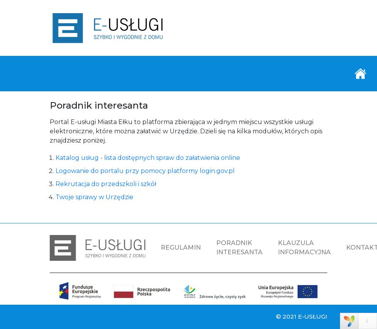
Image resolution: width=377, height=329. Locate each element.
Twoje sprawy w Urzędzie (94, 197)
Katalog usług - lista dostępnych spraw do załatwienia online (148, 157)
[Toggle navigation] (360, 74)
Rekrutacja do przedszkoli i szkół (106, 184)
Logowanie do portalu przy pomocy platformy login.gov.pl (145, 171)
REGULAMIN (181, 247)
